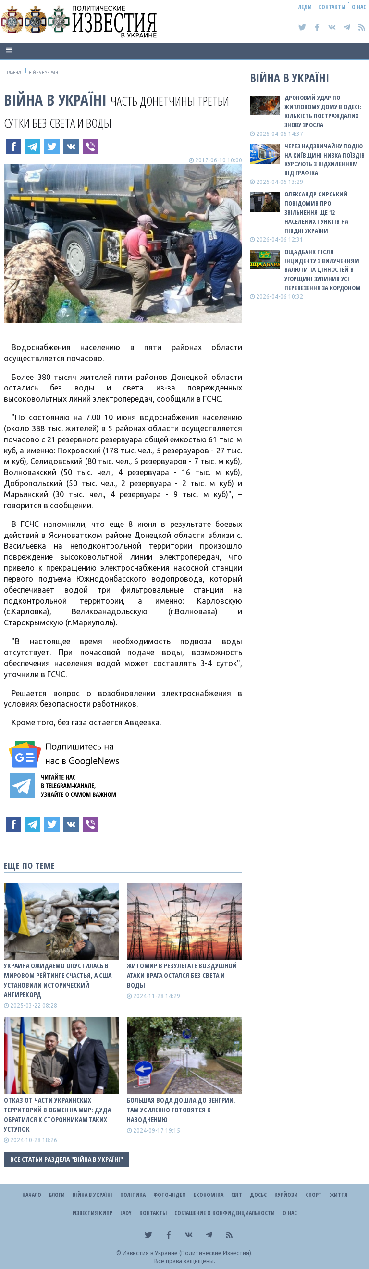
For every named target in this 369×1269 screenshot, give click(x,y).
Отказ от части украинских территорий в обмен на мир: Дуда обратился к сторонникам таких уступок (57, 1115)
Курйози (286, 1195)
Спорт (314, 1195)
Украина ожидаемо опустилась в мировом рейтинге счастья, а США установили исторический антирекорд (57, 980)
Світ (236, 1195)
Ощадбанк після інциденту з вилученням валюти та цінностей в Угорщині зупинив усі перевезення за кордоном (322, 269)
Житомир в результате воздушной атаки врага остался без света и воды (182, 975)
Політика (133, 1195)
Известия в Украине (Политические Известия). (188, 1253)
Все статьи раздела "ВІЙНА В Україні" (66, 1159)
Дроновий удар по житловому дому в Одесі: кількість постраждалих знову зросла (322, 111)
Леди (305, 7)
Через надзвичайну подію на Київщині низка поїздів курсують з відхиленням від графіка (324, 160)
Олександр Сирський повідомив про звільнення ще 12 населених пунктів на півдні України (316, 212)
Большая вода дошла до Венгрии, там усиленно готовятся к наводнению (181, 1110)
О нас (359, 7)
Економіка (208, 1195)
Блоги (57, 1195)
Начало (31, 1195)
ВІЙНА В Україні (55, 99)
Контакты (331, 7)
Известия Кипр (92, 1213)
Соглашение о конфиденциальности (224, 1213)
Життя (338, 1195)
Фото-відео (169, 1195)
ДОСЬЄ (258, 1195)
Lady (126, 1213)
